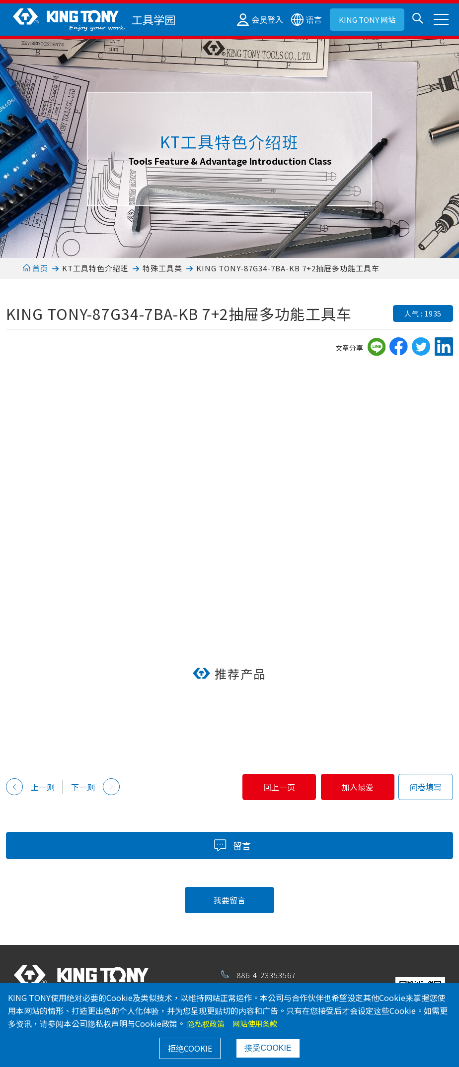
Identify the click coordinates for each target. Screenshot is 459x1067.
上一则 (30, 786)
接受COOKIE (267, 1048)
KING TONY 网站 (367, 19)
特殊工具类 (162, 268)
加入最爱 (351, 787)
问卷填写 (426, 787)
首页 (35, 268)
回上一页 (258, 787)
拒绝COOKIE (190, 1048)
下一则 (95, 786)
